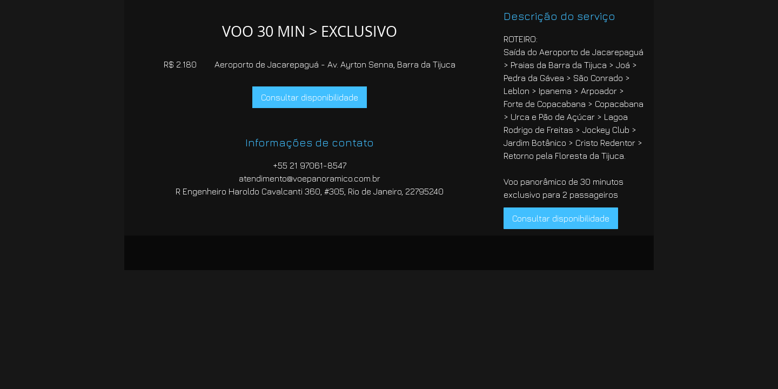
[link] (309, 97)
